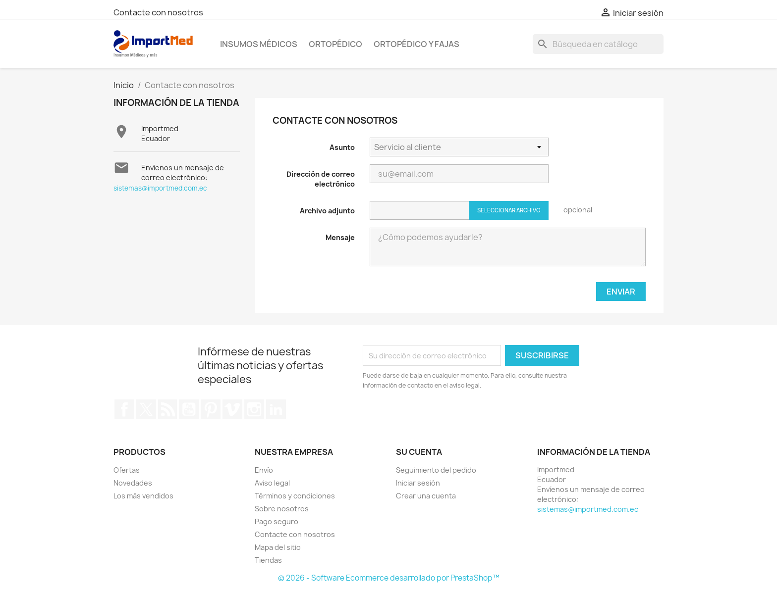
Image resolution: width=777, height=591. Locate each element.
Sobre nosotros (282, 508)
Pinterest (211, 409)
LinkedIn (276, 409)
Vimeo (232, 409)
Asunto (342, 147)
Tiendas (268, 560)
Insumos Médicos (258, 44)
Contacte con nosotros (158, 12)
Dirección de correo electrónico (320, 179)
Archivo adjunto (327, 210)
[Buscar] (598, 44)
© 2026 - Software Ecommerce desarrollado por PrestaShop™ (389, 578)
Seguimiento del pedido (436, 470)
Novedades (132, 483)
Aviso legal (272, 483)
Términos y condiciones (295, 495)
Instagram (254, 409)
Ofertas (126, 470)
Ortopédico (335, 44)
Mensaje (340, 237)
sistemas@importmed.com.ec (160, 188)
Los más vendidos (143, 495)
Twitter (146, 409)
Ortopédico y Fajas (416, 44)
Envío (264, 470)
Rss (167, 409)
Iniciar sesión (418, 483)
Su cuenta (419, 451)
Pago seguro (276, 521)
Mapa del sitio (278, 547)
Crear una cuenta (426, 495)
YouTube (189, 409)
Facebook (124, 409)
